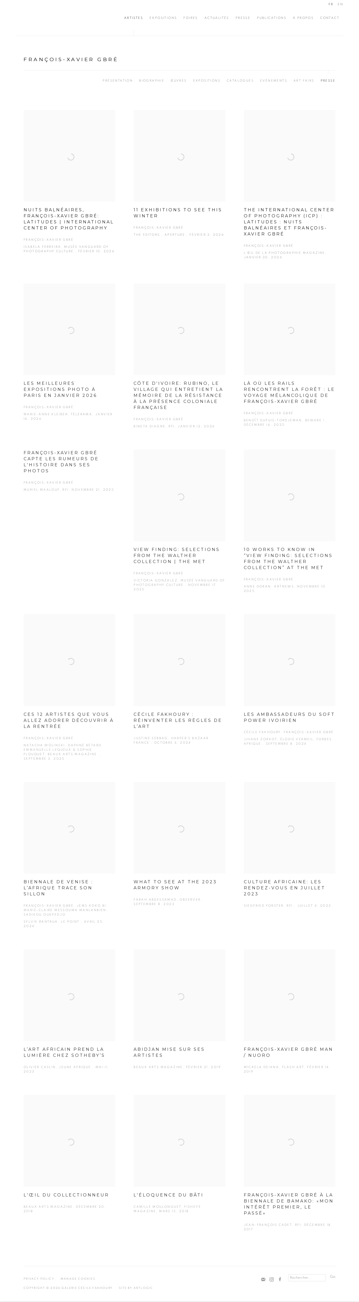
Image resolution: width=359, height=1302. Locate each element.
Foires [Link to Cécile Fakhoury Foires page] (190, 17)
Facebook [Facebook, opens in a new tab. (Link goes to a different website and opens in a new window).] (280, 1279)
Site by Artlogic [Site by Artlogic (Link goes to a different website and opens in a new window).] (136, 1288)
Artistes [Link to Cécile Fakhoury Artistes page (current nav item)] (133, 17)
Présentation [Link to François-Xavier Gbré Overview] (118, 80)
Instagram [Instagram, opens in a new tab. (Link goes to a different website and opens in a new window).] (271, 1279)
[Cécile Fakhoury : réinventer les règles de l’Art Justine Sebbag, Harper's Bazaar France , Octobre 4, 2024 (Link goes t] (179, 691)
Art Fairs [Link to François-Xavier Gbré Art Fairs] (303, 80)
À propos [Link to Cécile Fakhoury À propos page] (303, 17)
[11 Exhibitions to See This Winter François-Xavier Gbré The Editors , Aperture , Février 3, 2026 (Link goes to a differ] (179, 180)
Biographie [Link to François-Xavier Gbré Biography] (151, 80)
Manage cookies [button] (78, 1278)
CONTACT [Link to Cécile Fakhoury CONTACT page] (329, 17)
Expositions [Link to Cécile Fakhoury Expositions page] (163, 17)
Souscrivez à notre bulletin (263, 1279)
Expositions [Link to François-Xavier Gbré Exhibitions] (206, 80)
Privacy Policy (39, 1278)
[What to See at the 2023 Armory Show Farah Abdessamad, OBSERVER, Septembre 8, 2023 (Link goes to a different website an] (179, 856)
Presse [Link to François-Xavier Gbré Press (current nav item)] (328, 80)
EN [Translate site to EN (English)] (340, 4)
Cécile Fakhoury (47, 17)
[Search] (307, 1277)
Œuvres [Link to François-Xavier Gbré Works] (179, 80)
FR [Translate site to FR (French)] (331, 4)
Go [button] (332, 1277)
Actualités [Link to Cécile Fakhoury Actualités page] (216, 17)
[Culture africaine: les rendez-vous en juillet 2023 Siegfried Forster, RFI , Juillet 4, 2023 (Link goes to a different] (289, 857)
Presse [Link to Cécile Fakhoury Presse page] (243, 17)
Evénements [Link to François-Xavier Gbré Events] (273, 80)
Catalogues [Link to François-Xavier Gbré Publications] (240, 80)
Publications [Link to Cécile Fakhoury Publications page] (271, 17)
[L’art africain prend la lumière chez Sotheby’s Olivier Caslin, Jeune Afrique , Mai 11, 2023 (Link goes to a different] (69, 1023)
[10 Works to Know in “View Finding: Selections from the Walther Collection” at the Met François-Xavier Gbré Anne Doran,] (289, 533)
